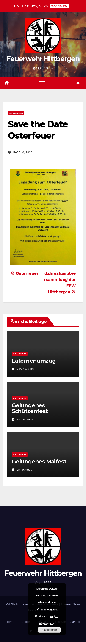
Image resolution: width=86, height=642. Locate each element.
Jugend (75, 621)
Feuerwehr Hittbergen (43, 59)
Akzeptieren (49, 629)
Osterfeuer (24, 273)
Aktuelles (16, 113)
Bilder (26, 621)
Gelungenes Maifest (39, 461)
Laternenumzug (33, 360)
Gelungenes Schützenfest (30, 408)
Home (10, 621)
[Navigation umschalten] (42, 83)
